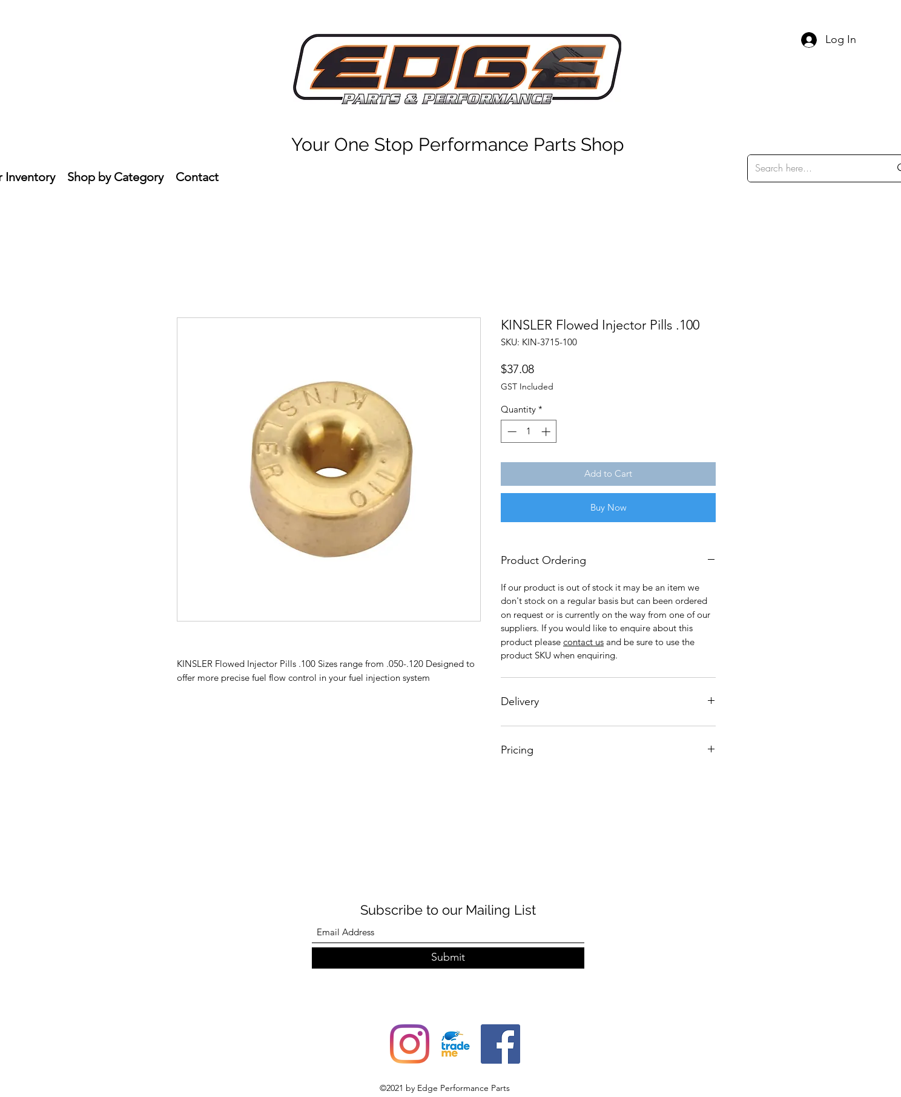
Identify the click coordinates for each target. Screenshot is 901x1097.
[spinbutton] (529, 431)
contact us (583, 642)
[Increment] (547, 431)
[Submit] (448, 958)
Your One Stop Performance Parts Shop (457, 144)
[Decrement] (511, 431)
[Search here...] (813, 168)
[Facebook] (500, 1044)
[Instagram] (409, 1044)
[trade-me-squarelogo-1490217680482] (455, 1044)
